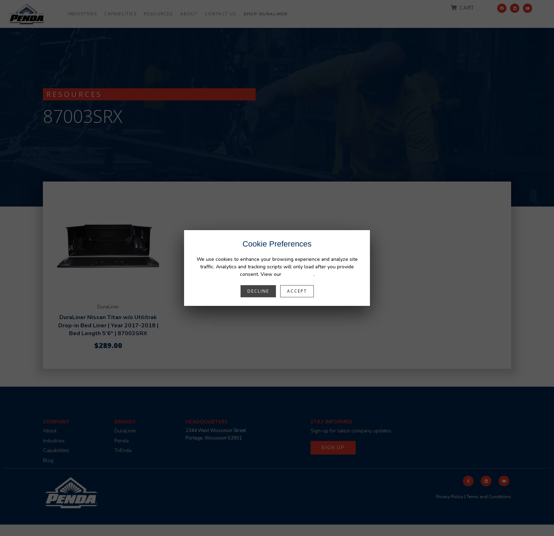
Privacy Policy (298, 274)
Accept (297, 291)
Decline (258, 291)
